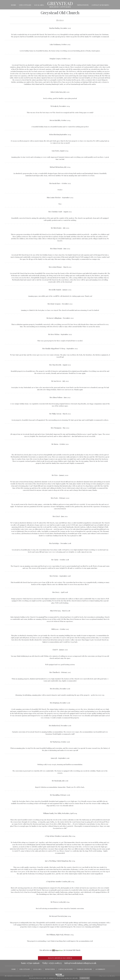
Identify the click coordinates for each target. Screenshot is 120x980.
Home (13, 5)
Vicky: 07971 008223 (52, 962)
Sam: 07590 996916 (30, 962)
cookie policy (75, 978)
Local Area (39, 5)
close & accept (84, 978)
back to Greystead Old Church (60, 958)
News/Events (82, 5)
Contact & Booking (100, 5)
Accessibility (100, 969)
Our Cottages (25, 5)
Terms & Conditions (84, 969)
